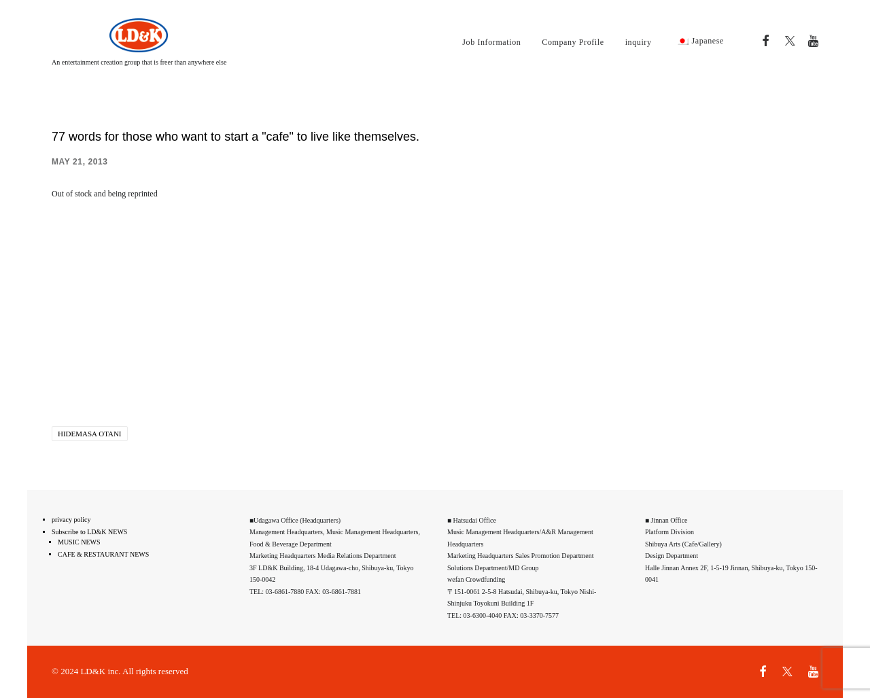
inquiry (638, 42)
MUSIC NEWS (79, 542)
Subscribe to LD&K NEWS (89, 532)
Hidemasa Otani (90, 434)
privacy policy (71, 519)
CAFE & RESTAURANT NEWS (103, 554)
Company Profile (573, 42)
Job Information (491, 42)
